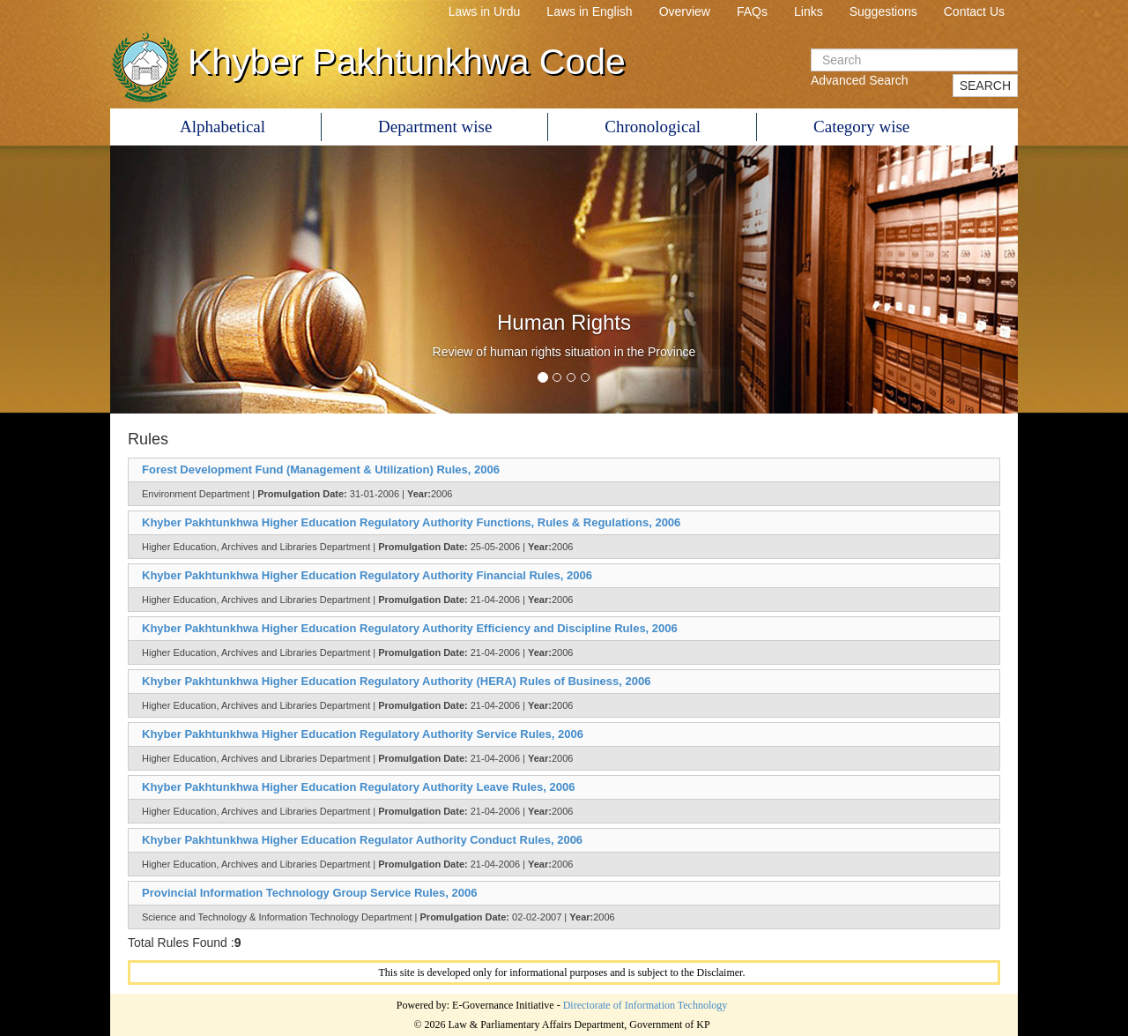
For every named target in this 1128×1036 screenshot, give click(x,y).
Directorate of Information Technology (645, 1005)
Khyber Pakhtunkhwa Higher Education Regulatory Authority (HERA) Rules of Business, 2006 (396, 681)
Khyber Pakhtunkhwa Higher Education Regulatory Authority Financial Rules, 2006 (367, 575)
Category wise (861, 126)
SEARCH (985, 85)
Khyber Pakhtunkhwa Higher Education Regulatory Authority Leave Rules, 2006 (358, 787)
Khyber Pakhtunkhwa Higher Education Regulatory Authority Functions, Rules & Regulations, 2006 (411, 522)
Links (808, 11)
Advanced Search (860, 80)
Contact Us (974, 11)
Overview (684, 11)
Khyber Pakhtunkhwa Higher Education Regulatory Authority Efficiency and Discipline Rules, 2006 (410, 628)
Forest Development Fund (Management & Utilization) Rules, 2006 (321, 469)
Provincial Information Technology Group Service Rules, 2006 (309, 892)
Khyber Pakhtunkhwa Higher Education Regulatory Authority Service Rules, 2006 (362, 734)
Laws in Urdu (485, 11)
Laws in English (589, 11)
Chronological (653, 126)
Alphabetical (222, 126)
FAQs (752, 11)
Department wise (435, 126)
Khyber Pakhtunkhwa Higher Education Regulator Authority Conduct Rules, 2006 (362, 839)
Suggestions (883, 11)
